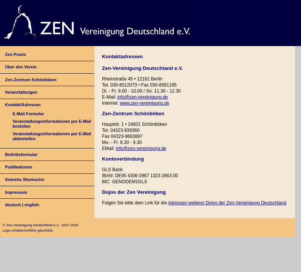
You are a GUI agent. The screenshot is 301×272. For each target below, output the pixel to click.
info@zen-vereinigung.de (142, 97)
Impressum (16, 192)
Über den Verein (21, 67)
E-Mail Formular (28, 113)
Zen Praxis (15, 54)
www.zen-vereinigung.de (144, 103)
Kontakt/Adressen (22, 104)
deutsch (13, 204)
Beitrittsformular (21, 154)
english (32, 204)
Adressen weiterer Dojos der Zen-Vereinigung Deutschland (227, 203)
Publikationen (18, 167)
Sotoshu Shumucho (24, 179)
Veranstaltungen (21, 92)
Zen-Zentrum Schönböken (30, 79)
